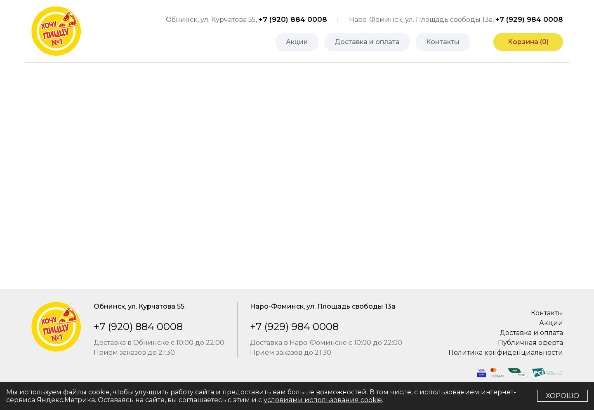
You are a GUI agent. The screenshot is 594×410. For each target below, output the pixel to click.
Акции (297, 42)
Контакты (443, 42)
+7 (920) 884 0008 (293, 19)
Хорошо (562, 396)
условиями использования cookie (323, 400)
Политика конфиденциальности (505, 352)
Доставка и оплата (367, 42)
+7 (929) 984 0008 (529, 19)
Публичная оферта (530, 343)
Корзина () (528, 42)
